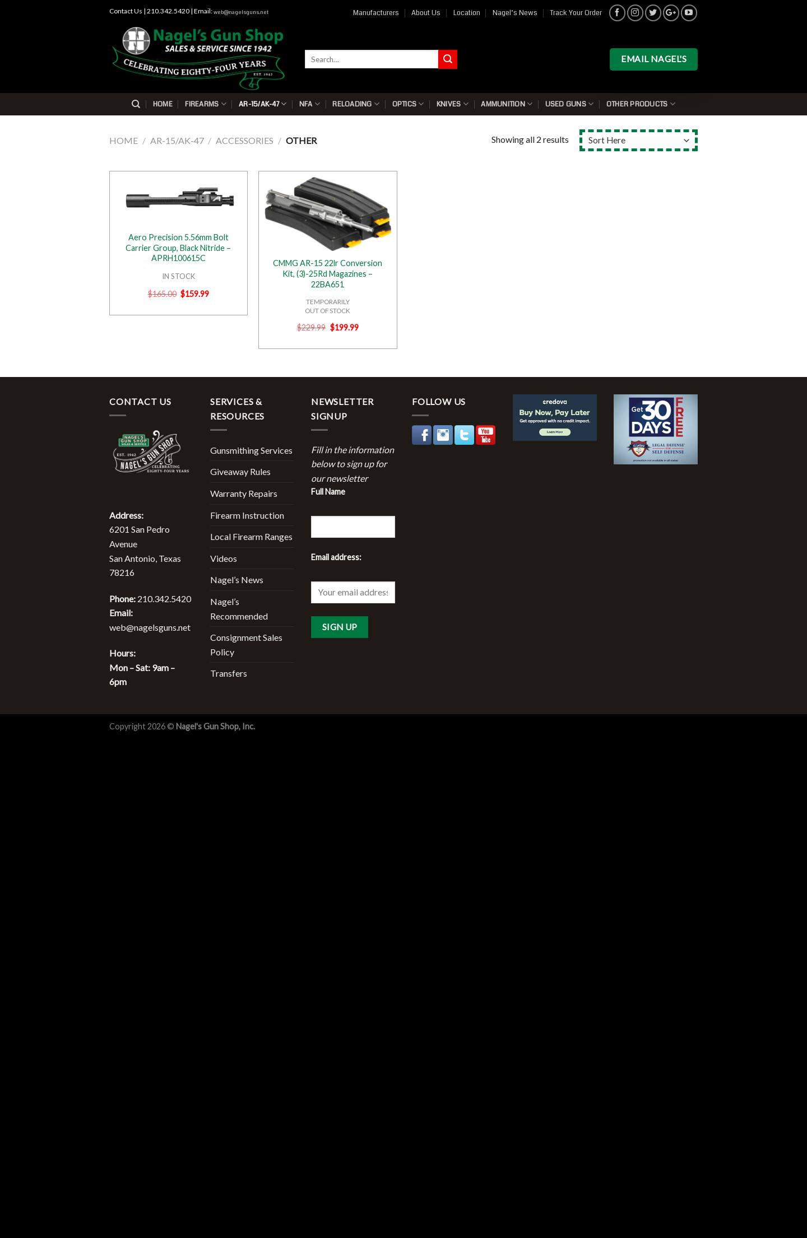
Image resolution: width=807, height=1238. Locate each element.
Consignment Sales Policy (246, 644)
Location (466, 13)
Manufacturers (376, 13)
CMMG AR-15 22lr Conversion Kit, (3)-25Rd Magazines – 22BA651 (327, 273)
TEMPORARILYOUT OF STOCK (327, 305)
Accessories (244, 140)
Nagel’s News (515, 13)
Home (163, 104)
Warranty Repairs (243, 493)
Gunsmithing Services (251, 450)
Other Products (640, 104)
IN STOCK (178, 276)
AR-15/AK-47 (262, 104)
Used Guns (569, 104)
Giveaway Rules (240, 471)
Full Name (328, 491)
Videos (223, 558)
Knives (453, 104)
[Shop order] (638, 140)
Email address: (336, 557)
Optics (408, 104)
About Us (425, 13)
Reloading (355, 104)
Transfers (228, 673)
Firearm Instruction (247, 515)
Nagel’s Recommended (239, 608)
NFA (309, 104)
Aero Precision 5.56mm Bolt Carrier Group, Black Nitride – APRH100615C (178, 247)
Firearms (205, 104)
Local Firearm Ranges (251, 536)
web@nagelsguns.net (241, 12)
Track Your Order (576, 13)
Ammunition (506, 104)
